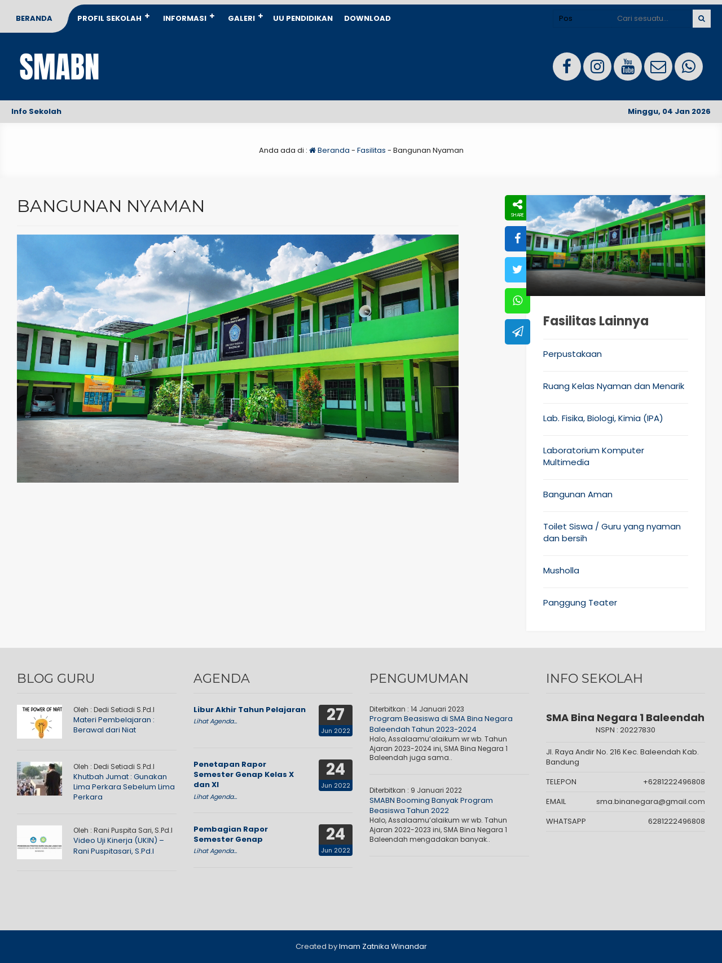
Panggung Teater (580, 602)
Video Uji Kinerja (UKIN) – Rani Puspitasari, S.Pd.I (118, 845)
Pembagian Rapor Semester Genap (230, 834)
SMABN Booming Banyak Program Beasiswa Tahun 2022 (431, 805)
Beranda (34, 18)
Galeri (241, 18)
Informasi (184, 18)
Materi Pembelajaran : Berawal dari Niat (114, 724)
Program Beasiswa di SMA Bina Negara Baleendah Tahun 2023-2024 (441, 723)
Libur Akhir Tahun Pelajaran (249, 709)
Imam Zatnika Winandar (383, 946)
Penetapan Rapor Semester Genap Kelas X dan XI (243, 774)
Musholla (561, 570)
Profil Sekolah (109, 18)
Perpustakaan (572, 354)
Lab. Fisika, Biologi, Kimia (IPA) (603, 418)
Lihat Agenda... (215, 721)
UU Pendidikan (303, 18)
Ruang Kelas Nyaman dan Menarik (613, 386)
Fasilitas (371, 150)
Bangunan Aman (578, 494)
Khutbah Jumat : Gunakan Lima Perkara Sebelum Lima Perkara (124, 786)
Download (367, 18)
